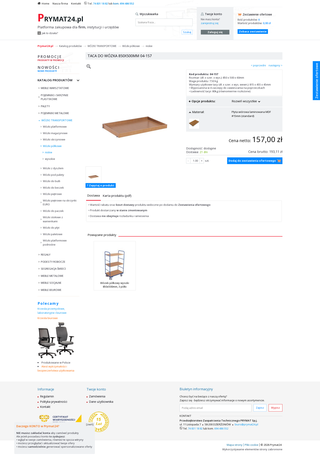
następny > (275, 65)
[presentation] (93, 195)
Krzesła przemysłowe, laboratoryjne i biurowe (52, 311)
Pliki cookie (251, 445)
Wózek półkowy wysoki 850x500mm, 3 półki (114, 284)
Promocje (58, 58)
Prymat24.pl (45, 46)
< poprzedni (258, 65)
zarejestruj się (209, 23)
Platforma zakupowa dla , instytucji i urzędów (78, 27)
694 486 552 (127, 3)
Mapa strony (234, 445)
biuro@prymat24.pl (246, 424)
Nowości (58, 69)
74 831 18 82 (100, 3)
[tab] (93, 196)
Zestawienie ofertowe (257, 14)
